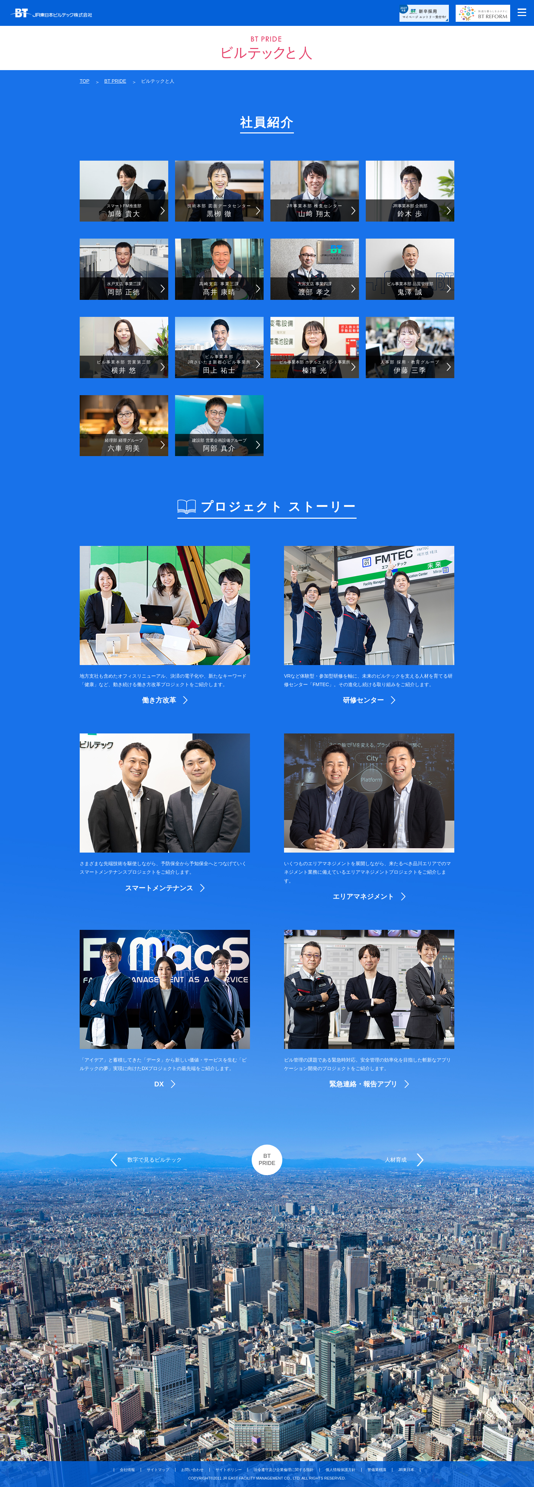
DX (159, 1084)
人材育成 (396, 1160)
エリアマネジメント (363, 896)
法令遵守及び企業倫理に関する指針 (284, 1470)
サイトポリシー (229, 1470)
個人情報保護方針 (341, 1470)
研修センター (363, 700)
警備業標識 (376, 1470)
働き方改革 (159, 700)
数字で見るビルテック (154, 1160)
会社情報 (127, 1470)
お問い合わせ (192, 1470)
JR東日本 (406, 1470)
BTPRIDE (267, 1159)
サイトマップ (158, 1470)
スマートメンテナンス (159, 888)
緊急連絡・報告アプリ (363, 1084)
